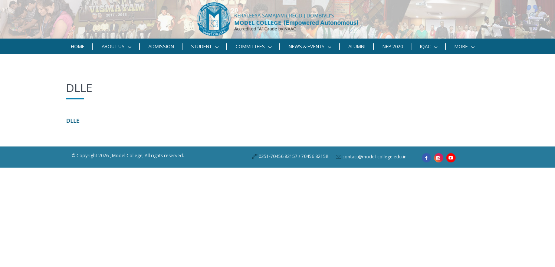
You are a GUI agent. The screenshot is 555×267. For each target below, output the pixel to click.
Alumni (356, 46)
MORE (464, 46)
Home (78, 46)
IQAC (428, 46)
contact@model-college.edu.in (374, 157)
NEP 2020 (392, 46)
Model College (127, 155)
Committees (254, 46)
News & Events (310, 46)
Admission (161, 46)
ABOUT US (116, 46)
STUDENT (205, 46)
